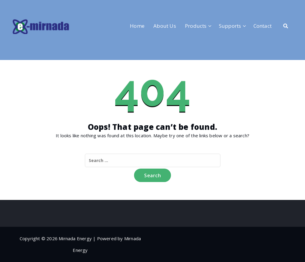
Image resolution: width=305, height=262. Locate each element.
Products (196, 25)
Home (137, 25)
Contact (262, 25)
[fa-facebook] (15, 6)
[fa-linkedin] (24, 6)
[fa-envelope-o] (44, 6)
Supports (230, 25)
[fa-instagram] (34, 6)
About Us (164, 25)
